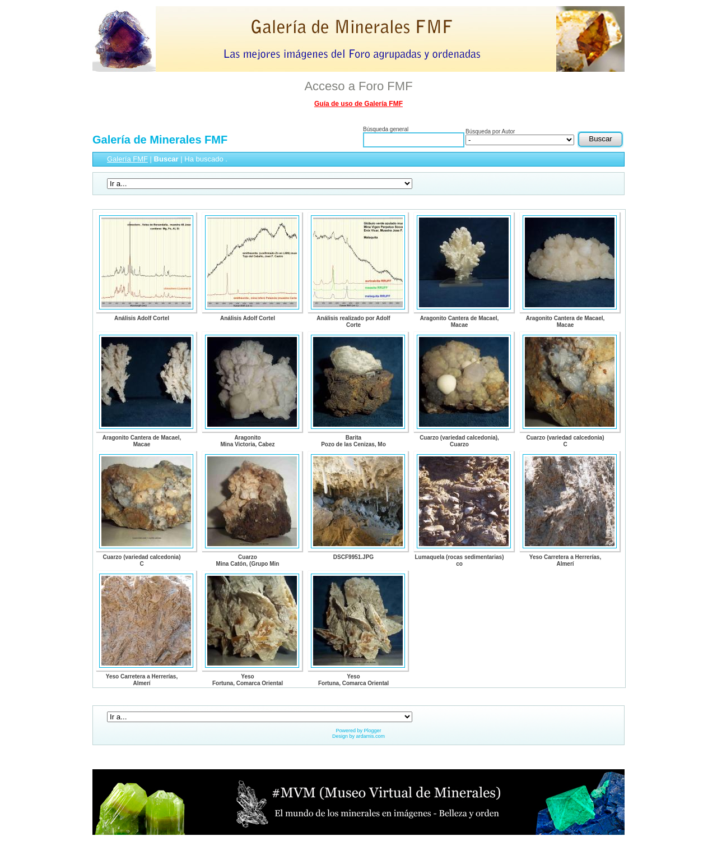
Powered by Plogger (358, 730)
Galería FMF (127, 159)
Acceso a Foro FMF (358, 86)
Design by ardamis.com (358, 736)
